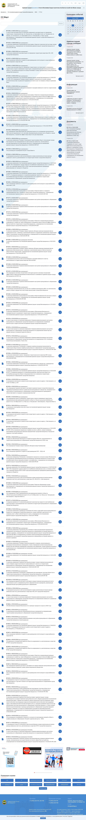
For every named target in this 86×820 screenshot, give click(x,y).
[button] (34, 772)
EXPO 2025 (79, 784)
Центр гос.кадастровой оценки (21, 784)
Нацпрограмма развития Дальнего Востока (50, 784)
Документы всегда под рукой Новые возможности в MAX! (74, 109)
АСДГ (7, 780)
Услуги (41, 7)
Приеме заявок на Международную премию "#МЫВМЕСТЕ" (73, 92)
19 (72, 29)
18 (70, 29)
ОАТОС (78, 780)
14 (77, 27)
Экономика (46, 7)
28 (77, 31)
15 (79, 27)
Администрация (27, 7)
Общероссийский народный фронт (64, 784)
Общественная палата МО (35, 780)
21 (77, 29)
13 (75, 27)
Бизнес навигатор (50, 780)
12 (72, 27)
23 (82, 29)
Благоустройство (67, 7)
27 (75, 31)
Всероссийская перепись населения (7, 784)
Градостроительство (55, 7)
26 (72, 31)
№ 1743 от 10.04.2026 (72, 127)
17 (68, 29)
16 (82, 27)
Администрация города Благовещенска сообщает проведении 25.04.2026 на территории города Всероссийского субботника (74, 52)
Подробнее (70, 816)
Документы (35, 7)
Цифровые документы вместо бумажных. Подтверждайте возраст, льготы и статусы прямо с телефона (74, 101)
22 (79, 29)
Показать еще (43, 788)
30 (82, 31)
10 (68, 27)
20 (75, 29)
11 (70, 27)
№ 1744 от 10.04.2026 (72, 141)
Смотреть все (79, 76)
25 (70, 31)
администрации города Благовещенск (14, 5)
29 (79, 31)
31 (68, 33)
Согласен (43, 818)
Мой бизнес (64, 780)
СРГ (21, 780)
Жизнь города (77, 7)
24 (68, 31)
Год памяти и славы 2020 (35, 784)
